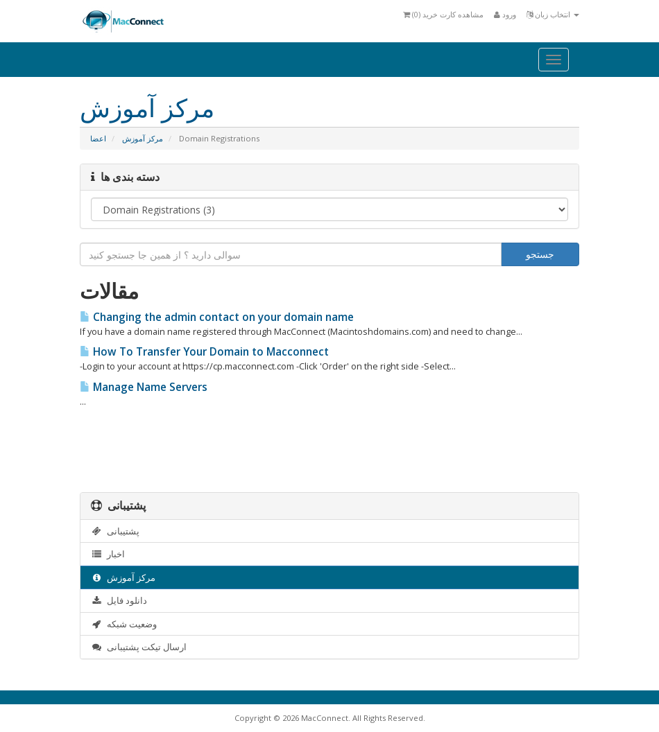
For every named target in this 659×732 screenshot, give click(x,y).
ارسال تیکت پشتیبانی (139, 646)
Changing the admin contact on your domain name (217, 317)
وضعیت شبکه (124, 624)
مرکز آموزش (142, 138)
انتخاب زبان (553, 14)
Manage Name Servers (143, 387)
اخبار (108, 554)
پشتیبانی (115, 531)
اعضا (98, 138)
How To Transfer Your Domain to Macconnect (204, 352)
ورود (505, 14)
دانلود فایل (119, 600)
